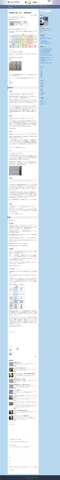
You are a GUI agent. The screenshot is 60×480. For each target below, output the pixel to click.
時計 (37, 5)
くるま (13, 5)
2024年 (41, 68)
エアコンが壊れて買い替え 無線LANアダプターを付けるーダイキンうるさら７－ (46, 49)
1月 (41, 69)
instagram (41, 5)
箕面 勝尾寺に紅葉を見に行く (44, 42)
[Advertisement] (16, 338)
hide (11, 82)
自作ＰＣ (31, 5)
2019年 (41, 75)
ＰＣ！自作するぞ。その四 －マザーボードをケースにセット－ (46, 55)
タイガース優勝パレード (18, 390)
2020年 (41, 74)
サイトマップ (32, 477)
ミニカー (27, 5)
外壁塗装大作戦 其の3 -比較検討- (20, 21)
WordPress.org (42, 103)
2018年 (41, 76)
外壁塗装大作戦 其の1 (17, 362)
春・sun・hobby (14, 2)
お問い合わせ (10, 7)
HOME (9, 5)
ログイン (41, 99)
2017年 (41, 77)
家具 (20, 5)
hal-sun (36, 356)
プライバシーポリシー (27, 477)
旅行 (15, 5)
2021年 (41, 73)
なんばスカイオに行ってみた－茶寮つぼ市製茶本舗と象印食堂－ (24, 373)
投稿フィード (42, 101)
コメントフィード (43, 102)
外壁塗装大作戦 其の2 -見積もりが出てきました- (22, 384)
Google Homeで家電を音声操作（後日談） (21, 410)
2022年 (41, 72)
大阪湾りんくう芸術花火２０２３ (45, 43)
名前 (10, 457)
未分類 (45, 5)
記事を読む (15, 365)
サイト (10, 463)
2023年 (41, 71)
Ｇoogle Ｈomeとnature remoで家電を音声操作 (21, 415)
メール (10, 460)
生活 (35, 5)
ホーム (23, 477)
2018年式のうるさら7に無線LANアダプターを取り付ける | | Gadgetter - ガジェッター (46, 51)
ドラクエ (23, 5)
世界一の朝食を (42, 37)
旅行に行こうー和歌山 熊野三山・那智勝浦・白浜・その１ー (18, 441)
